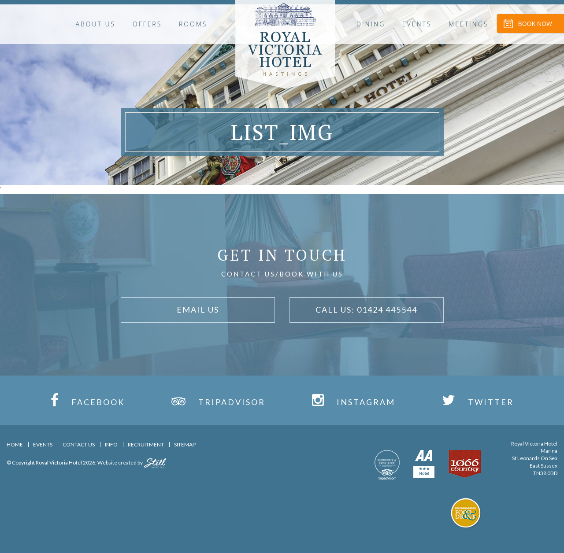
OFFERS (147, 24)
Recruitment (146, 444)
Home (15, 444)
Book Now (535, 23)
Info (111, 444)
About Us (96, 24)
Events (417, 24)
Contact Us (79, 444)
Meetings (468, 24)
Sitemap (185, 444)
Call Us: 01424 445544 (366, 309)
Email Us (198, 309)
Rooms (193, 24)
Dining (370, 24)
